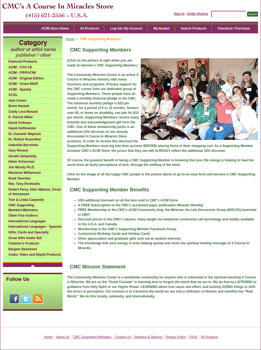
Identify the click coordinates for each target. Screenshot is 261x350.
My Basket (162, 28)
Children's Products (23, 243)
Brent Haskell (18, 106)
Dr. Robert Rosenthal (24, 139)
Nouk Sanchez (19, 178)
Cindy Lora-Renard (23, 112)
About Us (62, 337)
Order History (197, 14)
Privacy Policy (175, 337)
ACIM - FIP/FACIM (22, 73)
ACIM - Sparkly (19, 89)
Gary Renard (18, 150)
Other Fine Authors (23, 215)
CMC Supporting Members (92, 337)
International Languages (27, 221)
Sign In (179, 14)
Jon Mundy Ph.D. (21, 167)
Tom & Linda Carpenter (26, 200)
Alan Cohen (17, 100)
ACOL (13, 95)
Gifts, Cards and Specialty (28, 232)
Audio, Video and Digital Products (34, 254)
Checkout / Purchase (234, 28)
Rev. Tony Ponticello (24, 184)
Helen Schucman (21, 161)
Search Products (193, 28)
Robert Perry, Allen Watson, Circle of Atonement (34, 192)
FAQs (193, 337)
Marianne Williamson (24, 173)
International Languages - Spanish (35, 227)
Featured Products (22, 61)
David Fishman (19, 123)
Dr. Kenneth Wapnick (24, 134)
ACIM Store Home (55, 28)
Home (70, 39)
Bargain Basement (22, 249)
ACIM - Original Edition (26, 78)
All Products (89, 28)
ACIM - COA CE (20, 67)
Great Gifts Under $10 (25, 238)
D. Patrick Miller (20, 117)
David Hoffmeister (22, 128)
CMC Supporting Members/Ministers (23, 207)
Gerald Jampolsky (22, 156)
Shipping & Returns (148, 337)
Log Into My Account (126, 28)
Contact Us (123, 337)
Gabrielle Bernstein (23, 145)
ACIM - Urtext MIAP (23, 84)
